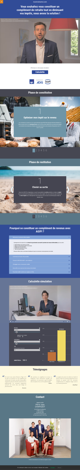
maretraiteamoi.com (40, 2)
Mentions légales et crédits (46, 460)
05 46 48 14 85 (40, 413)
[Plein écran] (69, 322)
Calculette (40, 72)
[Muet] (67, 322)
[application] (40, 40)
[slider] (39, 322)
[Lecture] (10, 322)
